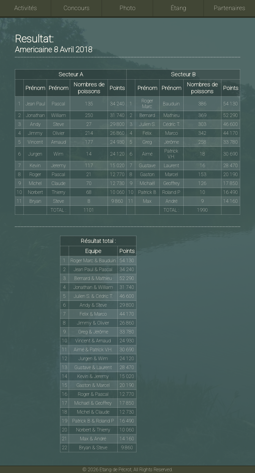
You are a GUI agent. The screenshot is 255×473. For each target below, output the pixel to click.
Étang (178, 8)
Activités (25, 8)
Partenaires (229, 8)
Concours (76, 8)
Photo (127, 8)
